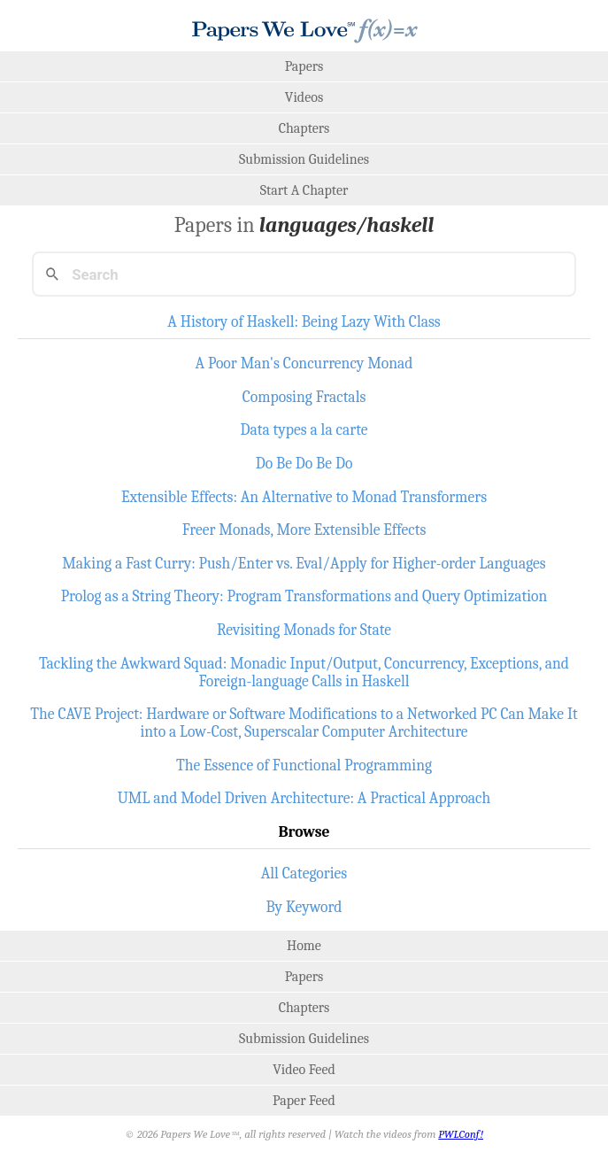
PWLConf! (460, 1133)
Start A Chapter (304, 190)
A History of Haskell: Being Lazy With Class (303, 321)
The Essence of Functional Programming (304, 765)
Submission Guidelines (304, 159)
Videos (304, 97)
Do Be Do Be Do (304, 463)
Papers (304, 66)
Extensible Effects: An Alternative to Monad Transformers (304, 497)
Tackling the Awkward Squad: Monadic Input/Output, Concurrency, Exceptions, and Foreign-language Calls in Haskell (304, 672)
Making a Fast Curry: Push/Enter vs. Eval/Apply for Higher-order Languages (304, 563)
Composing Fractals (304, 397)
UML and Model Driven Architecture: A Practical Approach (304, 798)
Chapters (304, 128)
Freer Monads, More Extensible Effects (304, 529)
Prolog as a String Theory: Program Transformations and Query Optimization (304, 596)
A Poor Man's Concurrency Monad (303, 363)
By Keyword (304, 907)
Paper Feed (304, 1101)
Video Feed (304, 1070)
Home (304, 946)
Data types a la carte (303, 429)
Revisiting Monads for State (304, 629)
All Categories (304, 873)
